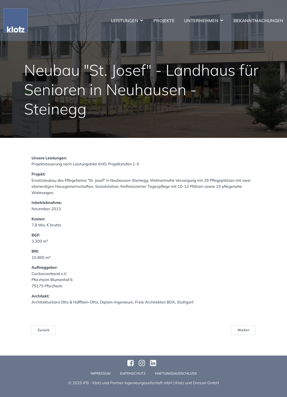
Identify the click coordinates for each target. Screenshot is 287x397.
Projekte (164, 20)
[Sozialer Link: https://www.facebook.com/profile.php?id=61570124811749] (132, 363)
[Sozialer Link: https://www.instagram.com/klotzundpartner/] (143, 363)
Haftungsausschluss (176, 373)
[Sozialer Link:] (155, 363)
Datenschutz (132, 373)
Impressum (101, 373)
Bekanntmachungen (258, 20)
